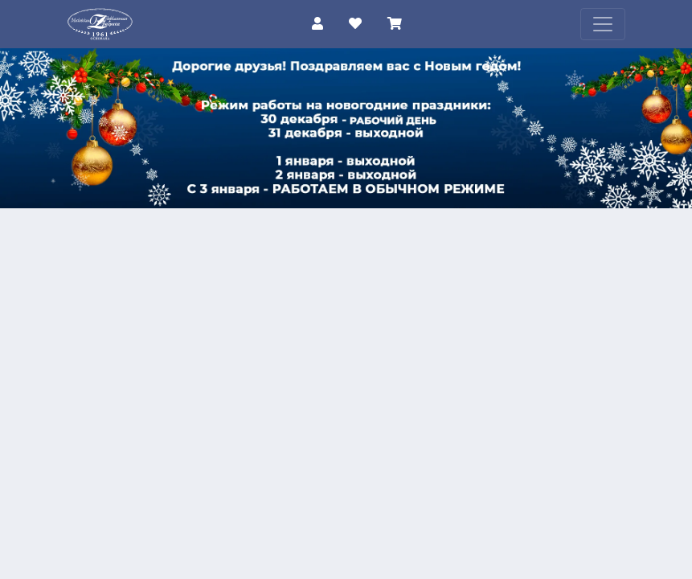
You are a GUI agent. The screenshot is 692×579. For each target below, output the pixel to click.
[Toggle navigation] (602, 24)
